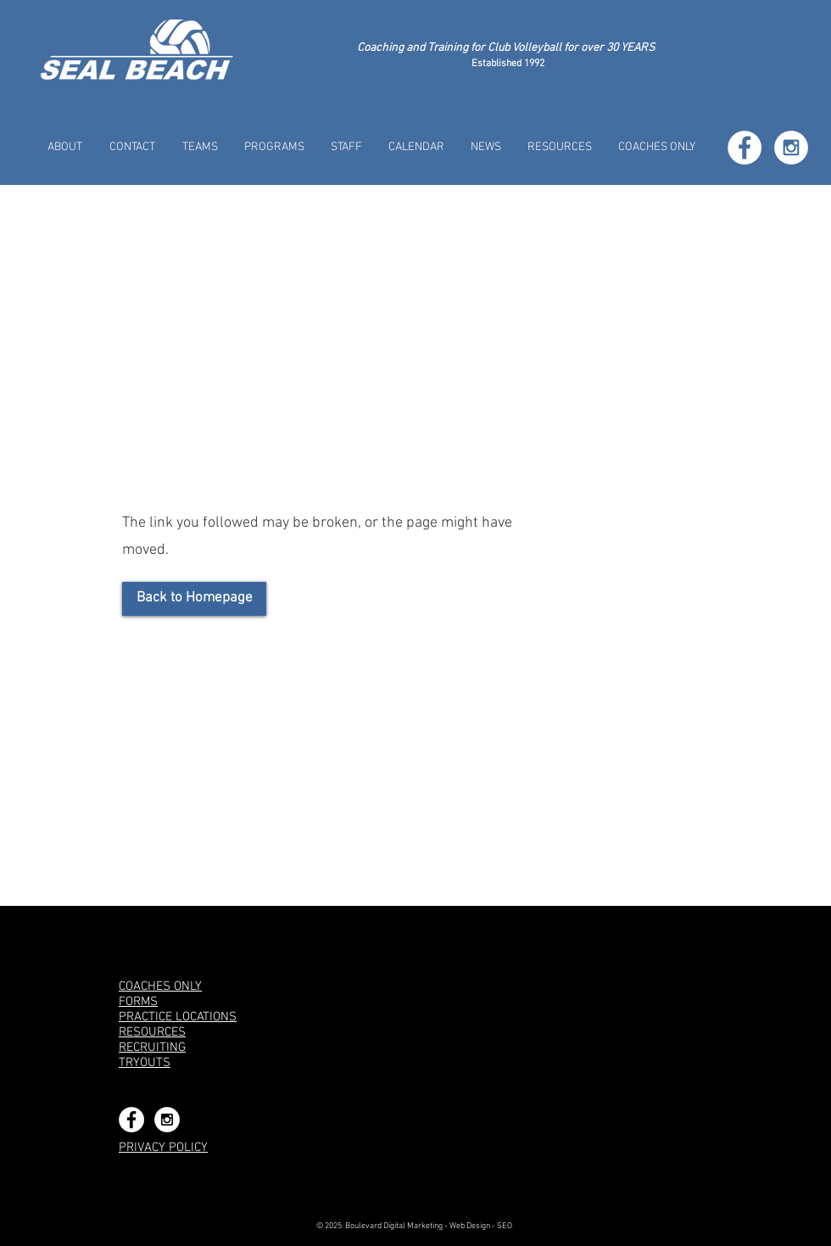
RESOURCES (152, 1032)
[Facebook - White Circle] (744, 148)
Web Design (469, 1226)
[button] (200, 147)
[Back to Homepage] (194, 599)
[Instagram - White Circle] (791, 148)
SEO (504, 1226)
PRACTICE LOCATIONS (178, 1017)
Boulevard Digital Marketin (391, 1226)
